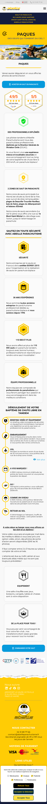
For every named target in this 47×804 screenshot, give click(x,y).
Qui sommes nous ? (23, 765)
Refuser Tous (23, 786)
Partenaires (30, 780)
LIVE (24, 2)
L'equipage (9, 2)
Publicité (35, 776)
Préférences (17, 780)
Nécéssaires (13, 776)
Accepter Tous (23, 798)
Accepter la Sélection (23, 792)
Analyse (25, 776)
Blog (17, 2)
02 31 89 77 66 (36, 2)
